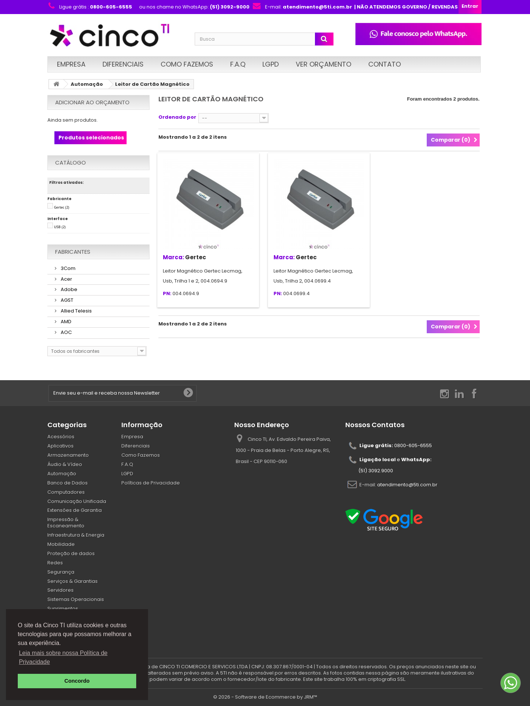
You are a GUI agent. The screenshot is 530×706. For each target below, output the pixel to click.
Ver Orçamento (323, 64)
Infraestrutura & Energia (75, 534)
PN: (167, 294)
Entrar (470, 6)
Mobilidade (61, 544)
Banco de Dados (67, 482)
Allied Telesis (76, 310)
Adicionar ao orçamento (92, 102)
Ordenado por (177, 117)
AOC (66, 332)
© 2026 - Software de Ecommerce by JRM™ (265, 696)
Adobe (68, 289)
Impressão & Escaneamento (65, 522)
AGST (66, 300)
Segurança (60, 571)
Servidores (60, 590)
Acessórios (60, 436)
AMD (65, 321)
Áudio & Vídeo (64, 464)
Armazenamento (68, 455)
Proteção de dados (71, 553)
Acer (66, 279)
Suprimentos (62, 608)
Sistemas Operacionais (75, 599)
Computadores (66, 492)
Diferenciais (123, 64)
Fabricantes (72, 252)
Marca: (173, 257)
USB (60, 226)
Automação (87, 84)
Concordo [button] (77, 681)
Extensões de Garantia (74, 510)
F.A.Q (237, 64)
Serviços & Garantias (72, 581)
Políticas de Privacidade (150, 482)
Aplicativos (60, 445)
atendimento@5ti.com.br (407, 484)
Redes (55, 562)
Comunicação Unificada (76, 501)
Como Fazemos (187, 64)
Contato (384, 64)
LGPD (270, 64)
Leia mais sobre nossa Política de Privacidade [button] (63, 657)
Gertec (61, 207)
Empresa (71, 64)
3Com (68, 268)
